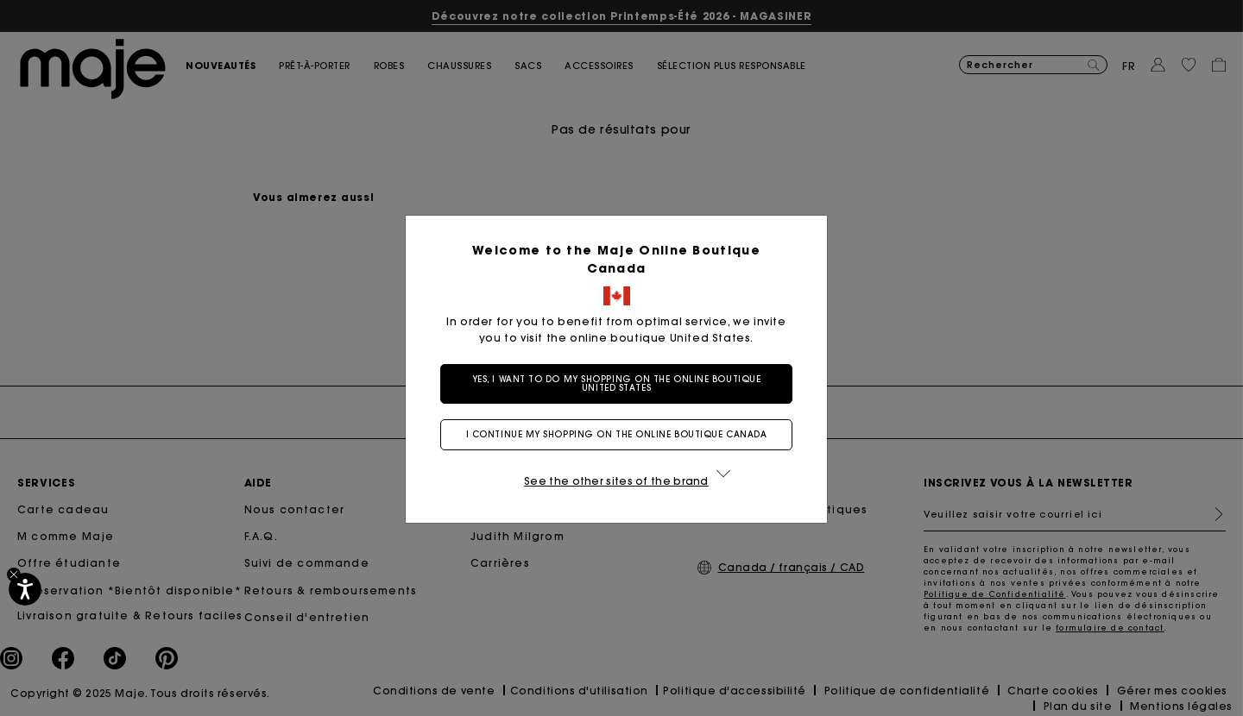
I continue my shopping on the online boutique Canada (616, 434)
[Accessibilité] (25, 589)
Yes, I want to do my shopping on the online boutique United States (616, 383)
